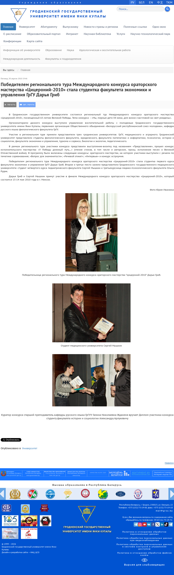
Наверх (169, 463)
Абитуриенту (49, 26)
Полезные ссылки (135, 26)
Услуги (121, 34)
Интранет (72, 34)
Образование (53, 50)
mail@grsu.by (164, 511)
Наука (70, 50)
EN (151, 2)
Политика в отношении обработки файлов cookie (144, 554)
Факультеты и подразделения (63, 58)
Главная (8, 26)
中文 (160, 2)
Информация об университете (21, 50)
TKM (169, 2)
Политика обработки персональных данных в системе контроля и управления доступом (144, 547)
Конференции (12, 41)
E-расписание (12, 34)
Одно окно (159, 26)
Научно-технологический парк (150, 34)
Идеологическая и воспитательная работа (105, 50)
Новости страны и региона (101, 26)
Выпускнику (70, 26)
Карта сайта (34, 41)
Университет (27, 26)
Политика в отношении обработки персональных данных (144, 533)
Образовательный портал (43, 34)
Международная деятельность (21, 58)
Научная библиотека (97, 34)
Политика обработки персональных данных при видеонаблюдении (144, 539)
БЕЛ (141, 2)
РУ (132, 2)
